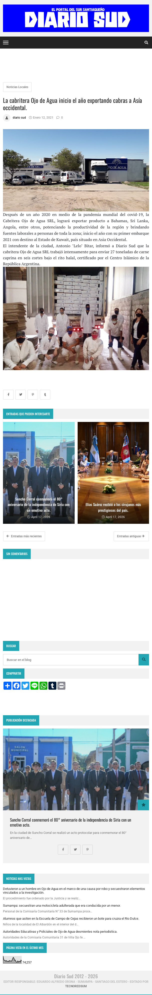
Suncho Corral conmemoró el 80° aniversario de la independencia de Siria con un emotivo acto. (70, 822)
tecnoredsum (76, 986)
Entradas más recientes (24, 536)
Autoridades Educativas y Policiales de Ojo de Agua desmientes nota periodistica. (60, 931)
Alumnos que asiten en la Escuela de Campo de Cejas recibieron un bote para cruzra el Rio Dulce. (71, 918)
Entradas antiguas (131, 536)
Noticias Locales (17, 87)
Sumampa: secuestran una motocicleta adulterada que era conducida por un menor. (62, 905)
